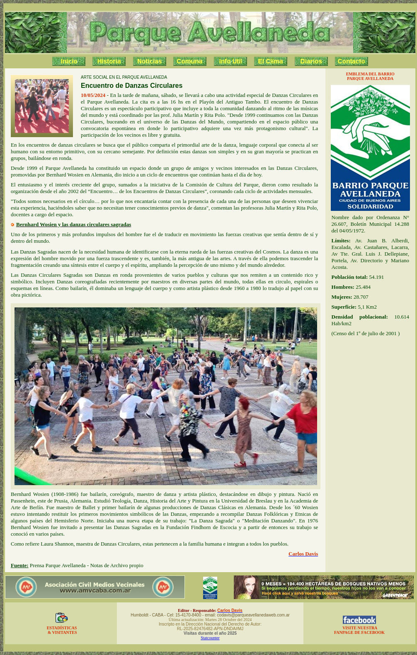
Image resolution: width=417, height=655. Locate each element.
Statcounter (210, 638)
